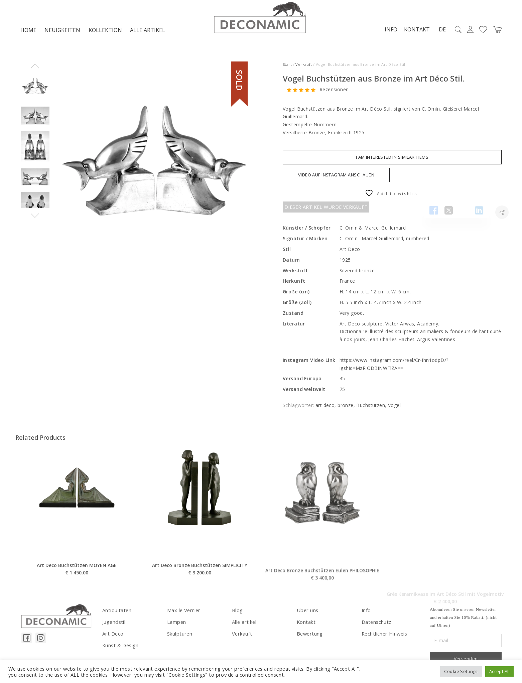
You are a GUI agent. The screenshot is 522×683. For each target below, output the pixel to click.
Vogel (394, 407)
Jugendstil (113, 623)
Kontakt (415, 31)
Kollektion (105, 32)
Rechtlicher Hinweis (384, 634)
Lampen (176, 623)
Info (389, 31)
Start (287, 66)
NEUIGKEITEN (62, 32)
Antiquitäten (116, 611)
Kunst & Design (120, 646)
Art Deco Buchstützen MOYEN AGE (77, 593)
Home (28, 32)
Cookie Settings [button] (461, 671)
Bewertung (309, 634)
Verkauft (303, 66)
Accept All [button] (499, 671)
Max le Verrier (183, 611)
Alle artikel (147, 32)
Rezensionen (334, 91)
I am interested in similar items (392, 159)
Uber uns (307, 611)
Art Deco (112, 634)
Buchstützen (370, 407)
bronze (346, 407)
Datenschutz (376, 623)
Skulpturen (179, 634)
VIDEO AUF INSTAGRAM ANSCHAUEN (336, 176)
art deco (325, 407)
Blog (237, 611)
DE (440, 31)
